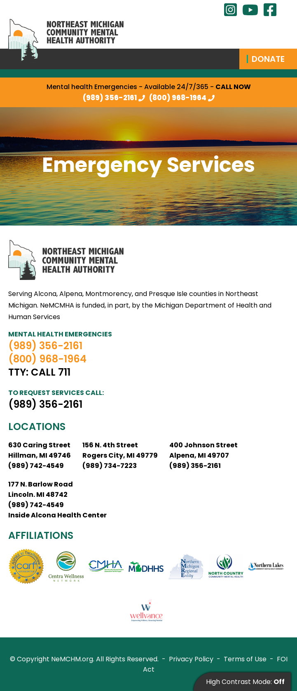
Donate (268, 59)
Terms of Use (245, 659)
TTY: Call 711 (39, 372)
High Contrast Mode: (245, 681)
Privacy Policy (191, 659)
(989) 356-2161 (110, 98)
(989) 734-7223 (109, 465)
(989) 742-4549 (36, 465)
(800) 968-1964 (177, 98)
